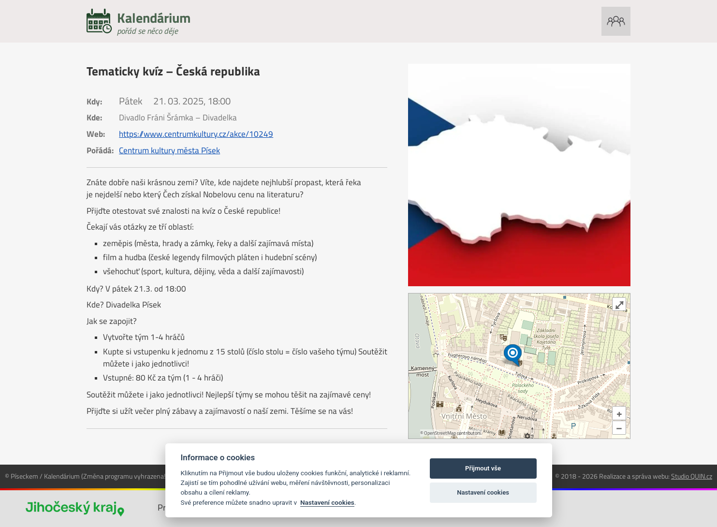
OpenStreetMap (440, 433)
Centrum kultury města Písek (169, 150)
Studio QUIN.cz (691, 476)
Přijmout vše (483, 468)
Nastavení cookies (327, 502)
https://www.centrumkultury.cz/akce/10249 (196, 134)
